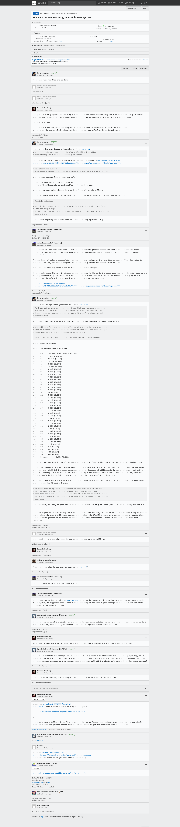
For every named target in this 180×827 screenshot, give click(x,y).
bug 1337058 (71, 592)
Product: (40, 25)
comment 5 (82, 559)
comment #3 (82, 302)
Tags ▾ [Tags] (135, 68)
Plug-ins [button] (47, 28)
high (60, 41)
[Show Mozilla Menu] (34, 3)
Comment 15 (41, 740)
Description (40, 75)
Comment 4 (40, 297)
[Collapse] (146, 74)
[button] (143, 3)
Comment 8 (40, 588)
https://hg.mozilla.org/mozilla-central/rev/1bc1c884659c (59, 765)
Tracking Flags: (95, 36)
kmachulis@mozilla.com (52, 745)
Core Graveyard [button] (50, 25)
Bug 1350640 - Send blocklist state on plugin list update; (51, 60)
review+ (138, 60)
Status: (41, 36)
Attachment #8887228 (39, 722)
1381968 (40, 733)
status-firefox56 (37, 774)
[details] (66, 696)
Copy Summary (132, 8)
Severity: (108, 29)
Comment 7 (40, 571)
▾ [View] (139, 8)
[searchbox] (72, 3)
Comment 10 (41, 631)
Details (145, 60)
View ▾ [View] (145, 8)
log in (42, 809)
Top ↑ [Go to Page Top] (145, 820)
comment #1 (84, 149)
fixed (111, 41)
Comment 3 (40, 245)
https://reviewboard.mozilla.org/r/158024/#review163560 (59, 704)
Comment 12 (41, 665)
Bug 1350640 (44, 13)
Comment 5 (40, 527)
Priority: (98, 29)
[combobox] (72, 3)
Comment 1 (40, 110)
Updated (40, 88)
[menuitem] (102, 3)
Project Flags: (38, 41)
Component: (39, 28)
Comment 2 (40, 144)
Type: (99, 26)
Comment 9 (40, 609)
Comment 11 (41, 643)
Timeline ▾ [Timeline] (143, 68)
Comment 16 (41, 758)
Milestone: (39, 39)
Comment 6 (40, 554)
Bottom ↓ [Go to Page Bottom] (125, 68)
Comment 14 (41, 689)
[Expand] (146, 681)
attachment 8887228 (51, 696)
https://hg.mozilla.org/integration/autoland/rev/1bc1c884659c (61, 747)
